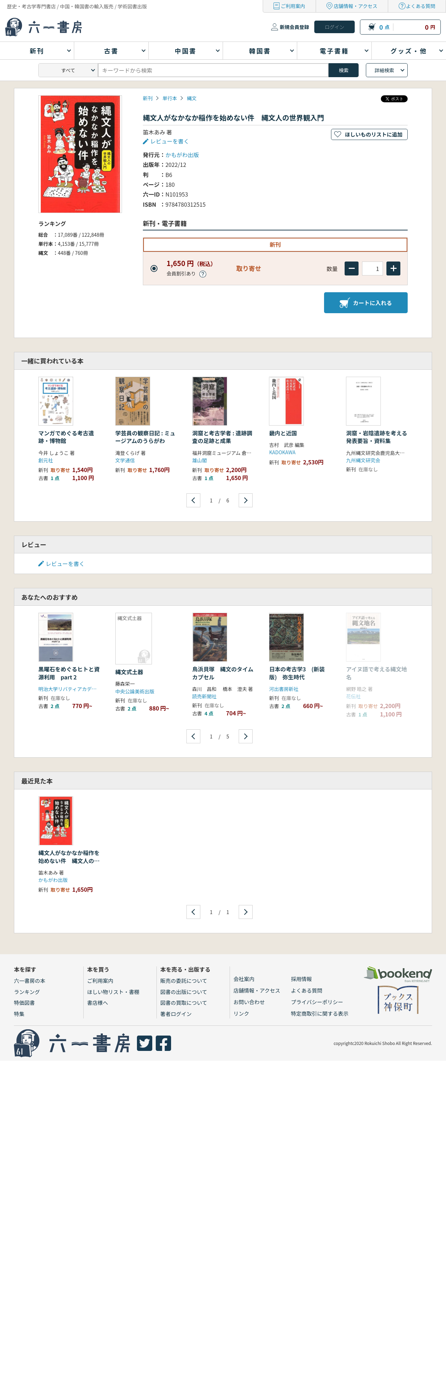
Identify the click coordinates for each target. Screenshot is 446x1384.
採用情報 (301, 978)
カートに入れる (366, 302)
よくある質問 (420, 5)
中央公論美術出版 (134, 691)
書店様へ (97, 1002)
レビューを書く (169, 141)
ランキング (27, 991)
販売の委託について (183, 980)
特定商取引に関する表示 (319, 1013)
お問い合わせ (249, 1002)
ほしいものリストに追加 (373, 134)
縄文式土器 (129, 672)
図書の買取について (183, 1002)
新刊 (148, 98)
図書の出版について (183, 991)
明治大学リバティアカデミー (69, 688)
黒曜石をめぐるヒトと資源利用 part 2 (69, 673)
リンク (241, 1013)
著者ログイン (176, 1013)
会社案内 (243, 978)
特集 (19, 1013)
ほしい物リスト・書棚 (113, 991)
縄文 (192, 98)
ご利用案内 (293, 5)
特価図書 (24, 1002)
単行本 (169, 98)
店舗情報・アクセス (355, 5)
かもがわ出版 (182, 154)
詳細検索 (384, 70)
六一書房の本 (29, 980)
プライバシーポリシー (317, 1002)
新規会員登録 (294, 26)
